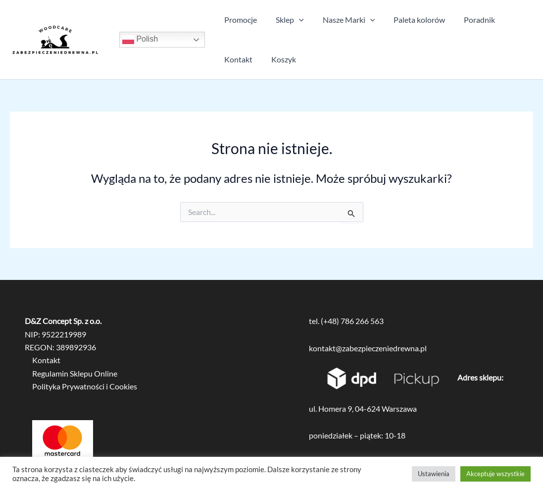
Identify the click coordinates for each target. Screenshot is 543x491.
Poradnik (466, 19)
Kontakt (237, 59)
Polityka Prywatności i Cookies (84, 386)
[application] (294, 20)
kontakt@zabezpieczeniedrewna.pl (368, 348)
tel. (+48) (325, 321)
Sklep (285, 20)
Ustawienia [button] (433, 474)
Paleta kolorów (409, 19)
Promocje (239, 19)
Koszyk (279, 59)
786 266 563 (362, 321)
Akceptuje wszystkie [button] (495, 474)
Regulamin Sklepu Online (74, 373)
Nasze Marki (341, 20)
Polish (140, 40)
